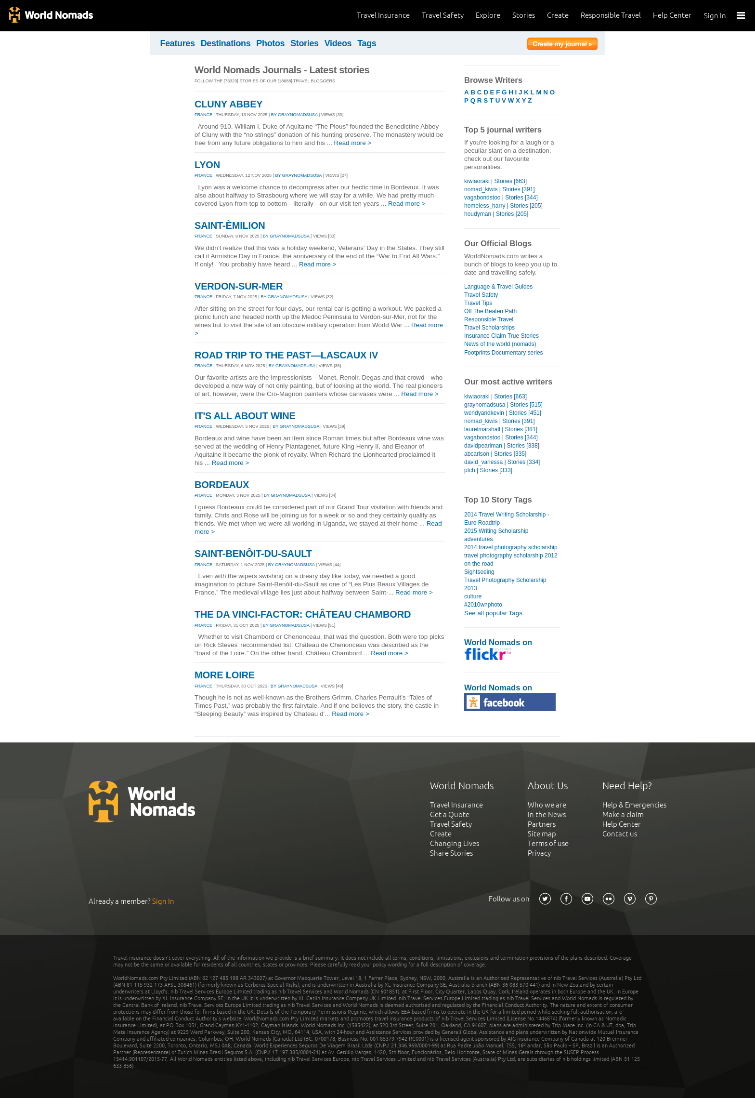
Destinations (226, 43)
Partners (542, 824)
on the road (479, 563)
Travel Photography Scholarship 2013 (505, 584)
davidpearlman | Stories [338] (501, 445)
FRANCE (203, 114)
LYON (207, 164)
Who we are (547, 805)
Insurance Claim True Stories (501, 335)
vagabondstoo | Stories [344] (501, 197)
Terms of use (548, 843)
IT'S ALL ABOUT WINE (245, 415)
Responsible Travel (611, 15)
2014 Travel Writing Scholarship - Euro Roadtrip (506, 518)
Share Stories (451, 853)
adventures (478, 539)
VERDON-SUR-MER (239, 286)
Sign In (715, 16)
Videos (338, 43)
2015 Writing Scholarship (496, 531)
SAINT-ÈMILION (230, 225)
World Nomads (50, 15)
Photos (270, 43)
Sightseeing (479, 572)
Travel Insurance (383, 15)
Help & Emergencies (634, 805)
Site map (542, 834)
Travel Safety (443, 15)
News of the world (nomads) (500, 344)
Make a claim (623, 814)
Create (558, 15)
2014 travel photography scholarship (511, 547)
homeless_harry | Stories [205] (503, 205)
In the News (547, 814)
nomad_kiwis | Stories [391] (499, 189)
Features (177, 43)
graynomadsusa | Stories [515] (503, 404)
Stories (523, 15)
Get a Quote (449, 814)
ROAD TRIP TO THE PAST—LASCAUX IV (286, 355)
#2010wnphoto (483, 604)
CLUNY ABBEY (228, 104)
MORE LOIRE (225, 675)
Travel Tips (478, 303)
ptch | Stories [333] (488, 470)
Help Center (672, 15)
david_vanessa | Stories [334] (502, 462)
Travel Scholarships (489, 327)
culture (473, 596)
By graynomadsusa (294, 114)
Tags (366, 43)
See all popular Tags (493, 613)
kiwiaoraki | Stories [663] (495, 181)
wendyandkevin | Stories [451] (502, 413)
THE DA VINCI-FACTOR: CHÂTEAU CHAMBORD (303, 614)
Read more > (353, 142)
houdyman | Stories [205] (496, 214)
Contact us (619, 834)
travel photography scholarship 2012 (511, 555)
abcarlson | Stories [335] (495, 453)
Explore (488, 15)
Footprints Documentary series (503, 352)
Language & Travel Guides (498, 286)
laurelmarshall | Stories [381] (500, 429)
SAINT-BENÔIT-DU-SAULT (253, 553)
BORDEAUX (222, 484)
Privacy (539, 853)
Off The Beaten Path (490, 311)
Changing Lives (454, 843)
